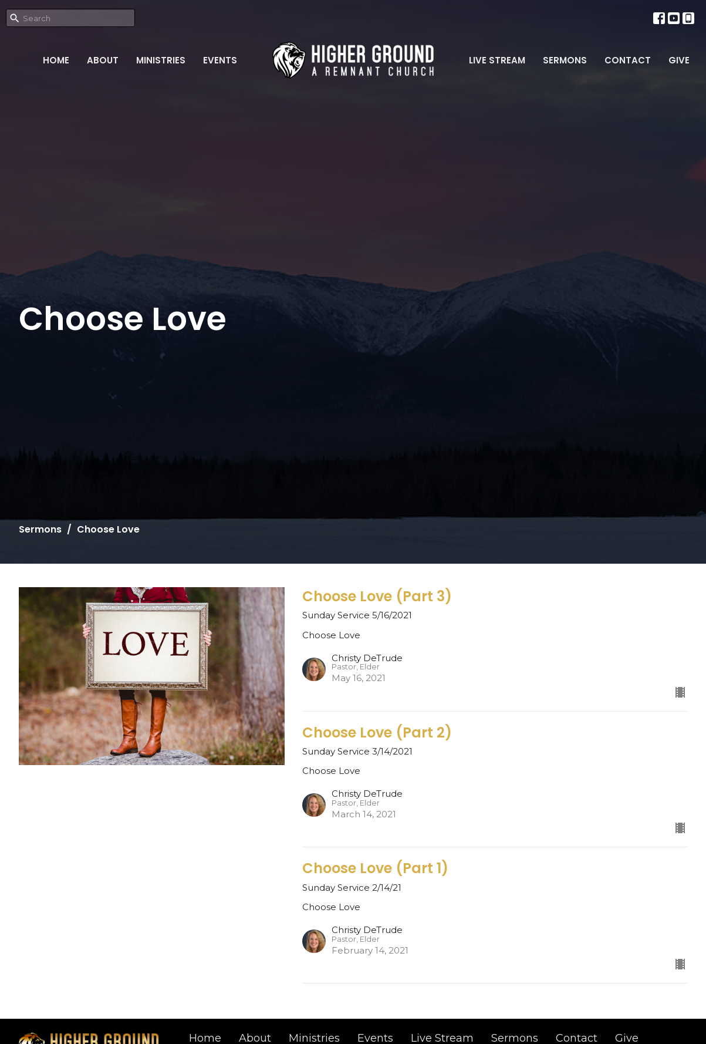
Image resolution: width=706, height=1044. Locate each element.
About (103, 60)
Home (56, 60)
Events (220, 60)
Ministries (160, 60)
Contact (627, 60)
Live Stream (497, 60)
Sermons (565, 60)
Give (679, 60)
